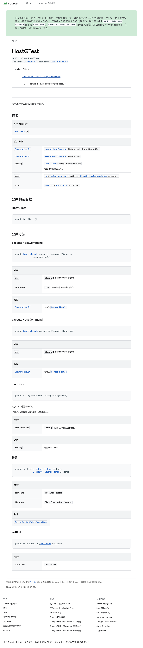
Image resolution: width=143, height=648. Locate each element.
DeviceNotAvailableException (31, 522)
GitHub (6, 630)
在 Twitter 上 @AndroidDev (62, 608)
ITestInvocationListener (93, 176)
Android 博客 (55, 612)
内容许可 (33, 582)
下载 (5, 612)
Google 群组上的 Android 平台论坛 (65, 621)
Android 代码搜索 (47, 3)
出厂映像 (7, 621)
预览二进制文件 (10, 617)
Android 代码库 (10, 603)
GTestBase (29, 61)
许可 (37, 642)
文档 (26, 3)
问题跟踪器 (101, 630)
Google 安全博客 (57, 617)
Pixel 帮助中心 (102, 608)
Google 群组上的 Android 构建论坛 (65, 626)
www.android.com (104, 617)
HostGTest (20, 131)
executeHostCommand (55, 149)
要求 (5, 608)
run (46, 176)
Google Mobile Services (106, 621)
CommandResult (22, 149)
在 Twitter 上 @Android (60, 603)
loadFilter (50, 163)
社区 (20, 642)
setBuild (49, 185)
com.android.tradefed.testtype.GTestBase (41, 76)
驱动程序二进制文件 (12, 626)
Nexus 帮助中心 (103, 612)
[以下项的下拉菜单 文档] (32, 3)
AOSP (14, 41)
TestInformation (58, 176)
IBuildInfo (61, 185)
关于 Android (9, 642)
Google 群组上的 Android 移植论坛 (65, 630)
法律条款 (28, 642)
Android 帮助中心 (104, 603)
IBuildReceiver (59, 61)
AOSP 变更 (42, 28)
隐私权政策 (47, 642)
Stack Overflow (103, 626)
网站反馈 (58, 642)
